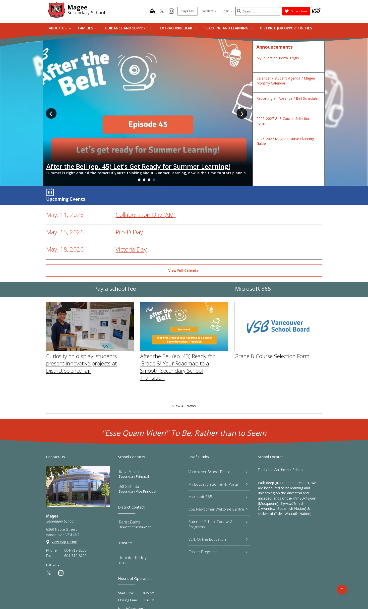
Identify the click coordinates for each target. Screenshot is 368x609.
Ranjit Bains (129, 489)
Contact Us (198, 597)
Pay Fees (188, 11)
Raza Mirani (129, 438)
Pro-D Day (129, 199)
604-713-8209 (75, 522)
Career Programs (217, 518)
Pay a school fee (115, 260)
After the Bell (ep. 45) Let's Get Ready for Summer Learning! (138, 133)
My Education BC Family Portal (217, 450)
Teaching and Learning (228, 28)
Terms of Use (150, 597)
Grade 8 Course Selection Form (271, 350)
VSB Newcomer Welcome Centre (217, 475)
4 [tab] (154, 146)
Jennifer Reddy (133, 524)
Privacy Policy (122, 597)
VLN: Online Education (217, 506)
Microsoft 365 (253, 260)
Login (227, 11)
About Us (60, 28)
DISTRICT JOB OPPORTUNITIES (286, 28)
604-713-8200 (75, 517)
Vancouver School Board (217, 438)
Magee (77, 7)
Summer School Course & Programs (217, 491)
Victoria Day (131, 216)
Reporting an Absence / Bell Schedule (287, 98)
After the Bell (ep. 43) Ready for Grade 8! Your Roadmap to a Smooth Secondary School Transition (177, 361)
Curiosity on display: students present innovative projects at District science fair (81, 358)
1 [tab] (139, 146)
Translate (208, 11)
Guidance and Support (129, 28)
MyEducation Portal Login (277, 58)
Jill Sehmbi (129, 453)
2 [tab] (144, 146)
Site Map (175, 597)
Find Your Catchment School (281, 436)
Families (88, 28)
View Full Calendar (184, 237)
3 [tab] (149, 146)
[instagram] (171, 11)
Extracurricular (178, 28)
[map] (152, 11)
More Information (130, 576)
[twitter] (161, 11)
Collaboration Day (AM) (146, 181)
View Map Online (64, 508)
